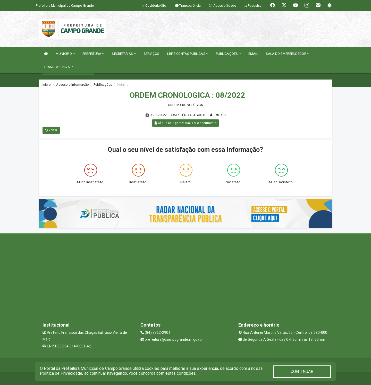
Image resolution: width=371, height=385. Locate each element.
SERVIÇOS (151, 54)
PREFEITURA (93, 54)
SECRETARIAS (124, 54)
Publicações (103, 84)
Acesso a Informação (72, 84)
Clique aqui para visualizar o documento (185, 123)
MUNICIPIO (65, 54)
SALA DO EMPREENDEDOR (287, 54)
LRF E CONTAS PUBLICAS (187, 54)
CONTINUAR (302, 371)
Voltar (51, 130)
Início (47, 84)
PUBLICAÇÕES (228, 54)
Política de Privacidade (61, 373)
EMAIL (253, 54)
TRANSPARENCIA (58, 67)
